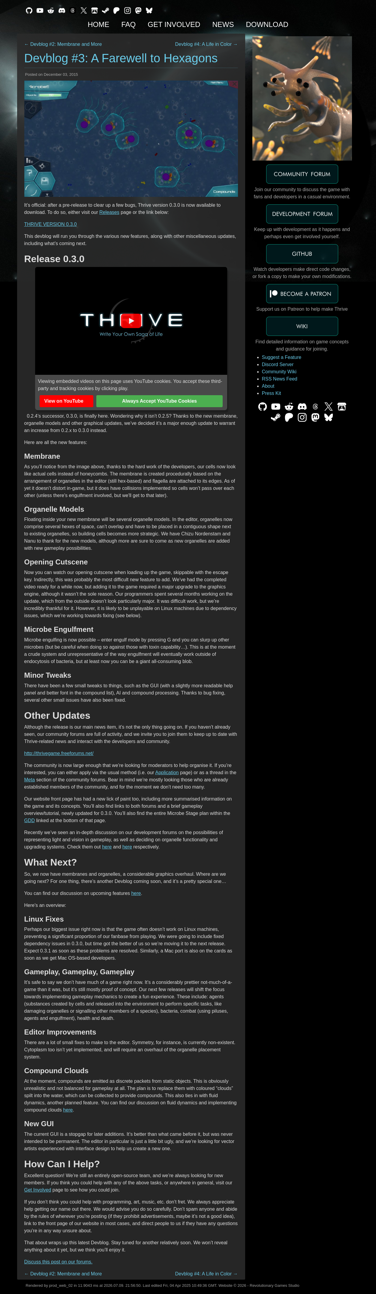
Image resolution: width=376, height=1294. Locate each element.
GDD (29, 820)
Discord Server (278, 364)
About (268, 386)
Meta (29, 779)
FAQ (128, 24)
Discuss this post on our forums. (58, 1261)
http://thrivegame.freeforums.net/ (59, 753)
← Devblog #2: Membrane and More (63, 44)
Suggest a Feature (282, 357)
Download (267, 24)
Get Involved (174, 24)
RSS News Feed (279, 378)
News (223, 24)
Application (167, 772)
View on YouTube (63, 401)
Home (98, 24)
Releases (109, 212)
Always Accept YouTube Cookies (159, 401)
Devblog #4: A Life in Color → (206, 44)
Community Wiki (279, 371)
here (107, 846)
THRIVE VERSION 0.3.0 (50, 224)
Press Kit (271, 393)
